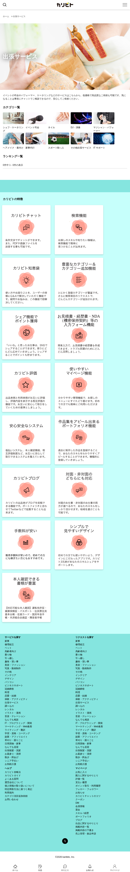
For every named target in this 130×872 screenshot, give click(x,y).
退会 (77, 809)
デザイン (9, 678)
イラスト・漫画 (13, 713)
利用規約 (9, 792)
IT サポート (103, 141)
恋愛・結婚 (10, 695)
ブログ (78, 820)
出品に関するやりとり (86, 823)
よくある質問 (11, 779)
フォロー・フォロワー (86, 789)
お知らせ (80, 792)
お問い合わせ (11, 799)
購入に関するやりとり (86, 775)
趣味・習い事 (11, 661)
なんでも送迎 (11, 747)
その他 (8, 671)
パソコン (9, 682)
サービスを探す (13, 637)
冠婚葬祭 (9, 689)
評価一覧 (80, 779)
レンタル (9, 709)
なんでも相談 (11, 719)
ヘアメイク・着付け (13, 141)
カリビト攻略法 (13, 772)
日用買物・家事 (13, 743)
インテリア (10, 675)
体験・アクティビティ (16, 699)
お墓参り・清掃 (13, 754)
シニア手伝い (11, 760)
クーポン (80, 799)
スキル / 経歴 (82, 813)
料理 (7, 692)
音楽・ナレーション (15, 716)
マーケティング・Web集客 (18, 726)
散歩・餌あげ (11, 757)
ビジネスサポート (14, 685)
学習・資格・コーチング (17, 733)
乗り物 (8, 654)
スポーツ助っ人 (58, 141)
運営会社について (14, 782)
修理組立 (9, 644)
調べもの (9, 706)
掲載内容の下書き (84, 830)
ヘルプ (8, 768)
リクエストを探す (84, 637)
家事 (7, 641)
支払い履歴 (81, 782)
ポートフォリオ (83, 816)
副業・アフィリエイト (16, 736)
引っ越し (9, 658)
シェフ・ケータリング (13, 122)
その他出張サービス (81, 141)
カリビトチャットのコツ (88, 796)
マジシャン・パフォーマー (103, 122)
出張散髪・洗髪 (13, 750)
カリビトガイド (13, 775)
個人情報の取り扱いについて (19, 785)
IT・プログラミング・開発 (18, 723)
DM (77, 803)
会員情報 (80, 806)
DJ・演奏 (81, 120)
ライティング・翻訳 (15, 730)
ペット (8, 648)
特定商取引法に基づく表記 (18, 789)
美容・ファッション (15, 665)
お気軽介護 (10, 764)
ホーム (6, 16)
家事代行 (36, 141)
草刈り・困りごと (14, 740)
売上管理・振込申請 (85, 833)
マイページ (81, 768)
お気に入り (81, 772)
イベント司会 (36, 120)
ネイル (58, 120)
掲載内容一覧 (82, 826)
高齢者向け (10, 651)
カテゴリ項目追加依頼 (16, 796)
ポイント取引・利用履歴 (88, 785)
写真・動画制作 (13, 668)
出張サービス (19, 16)
